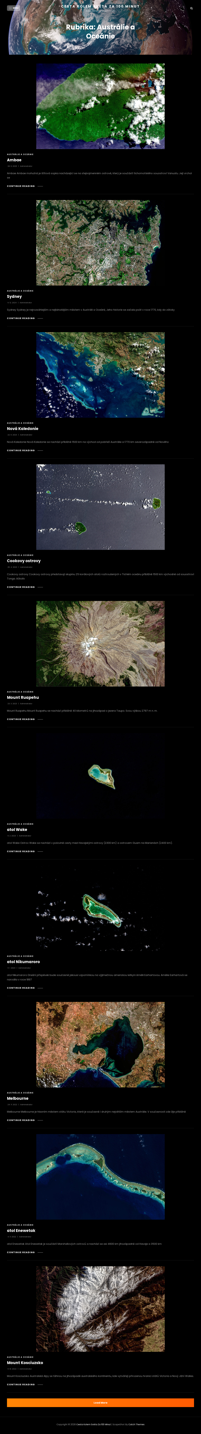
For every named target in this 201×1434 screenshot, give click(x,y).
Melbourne (18, 1100)
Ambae (14, 161)
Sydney (14, 298)
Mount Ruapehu (23, 699)
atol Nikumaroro (24, 963)
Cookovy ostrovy (24, 562)
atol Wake (17, 831)
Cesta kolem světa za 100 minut (100, 6)
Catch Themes (136, 1426)
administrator (26, 167)
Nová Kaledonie (23, 430)
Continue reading (25, 187)
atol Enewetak (21, 1232)
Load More (100, 1404)
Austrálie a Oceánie (20, 155)
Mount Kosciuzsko (25, 1364)
